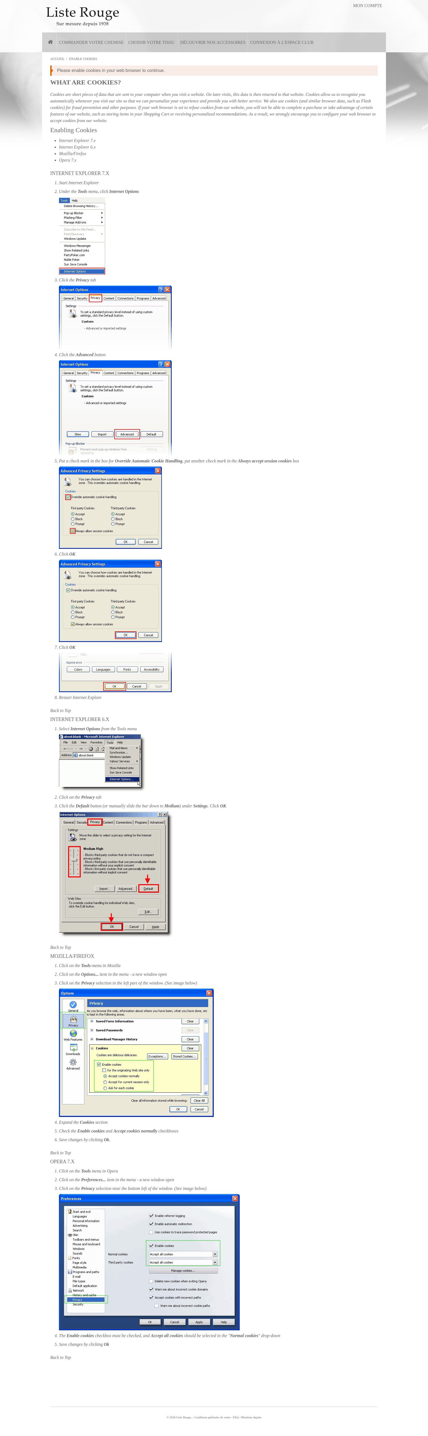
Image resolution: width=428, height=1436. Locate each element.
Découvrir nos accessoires (212, 42)
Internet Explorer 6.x (77, 147)
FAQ (236, 1417)
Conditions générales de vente (212, 1417)
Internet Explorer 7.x (77, 140)
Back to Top (60, 710)
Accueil (57, 59)
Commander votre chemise (91, 42)
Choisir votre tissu (151, 42)
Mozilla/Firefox (72, 153)
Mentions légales (251, 1417)
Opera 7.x (67, 160)
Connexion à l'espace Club (281, 42)
